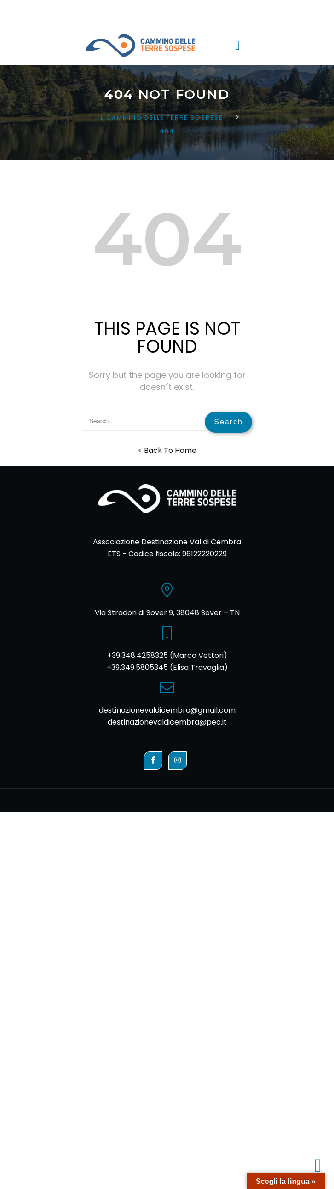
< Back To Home (167, 450)
